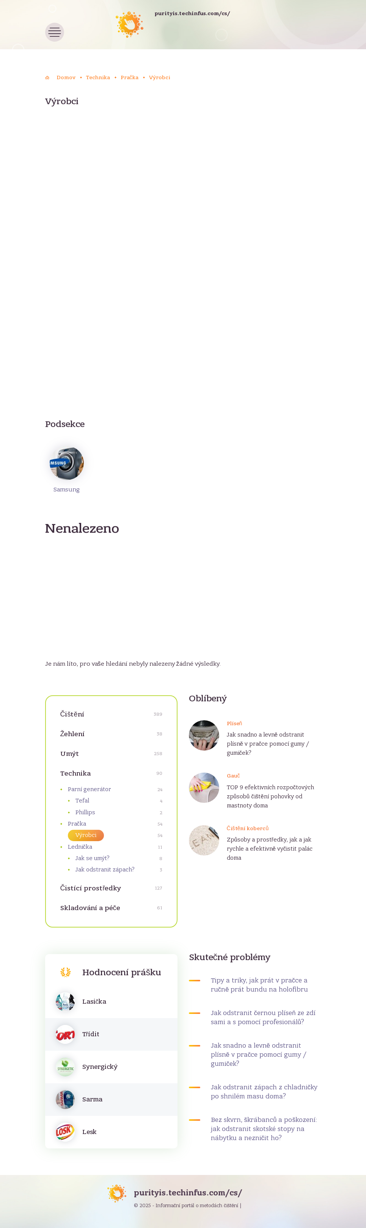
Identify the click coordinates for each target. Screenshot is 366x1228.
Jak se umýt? (92, 858)
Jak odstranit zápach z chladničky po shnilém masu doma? (264, 1092)
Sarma (92, 1099)
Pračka (77, 823)
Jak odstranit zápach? (105, 869)
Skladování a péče (90, 908)
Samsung (67, 469)
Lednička (80, 846)
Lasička (94, 1002)
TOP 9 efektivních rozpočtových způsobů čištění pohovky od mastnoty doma (270, 796)
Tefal (82, 800)
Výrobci (85, 835)
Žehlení (72, 734)
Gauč (233, 776)
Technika (75, 773)
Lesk (89, 1132)
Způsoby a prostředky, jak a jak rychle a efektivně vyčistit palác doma (270, 848)
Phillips (85, 812)
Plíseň (234, 723)
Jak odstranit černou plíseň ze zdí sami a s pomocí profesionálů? (263, 1017)
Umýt (69, 754)
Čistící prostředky (90, 888)
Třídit (91, 1034)
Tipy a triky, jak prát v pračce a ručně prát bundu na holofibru (259, 985)
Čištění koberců (248, 828)
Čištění (72, 714)
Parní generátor (89, 789)
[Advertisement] (183, 176)
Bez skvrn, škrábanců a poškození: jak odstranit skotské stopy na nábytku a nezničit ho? (264, 1129)
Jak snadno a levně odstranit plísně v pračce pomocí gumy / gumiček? (268, 743)
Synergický (100, 1067)
